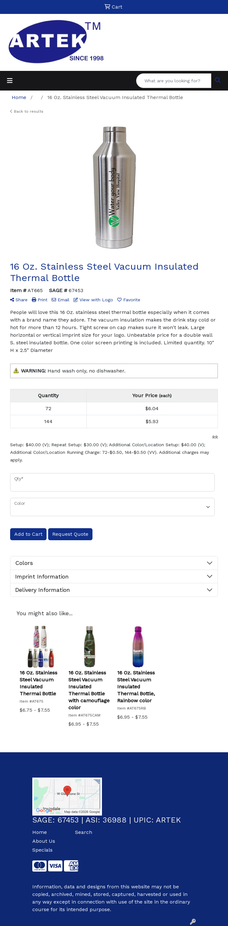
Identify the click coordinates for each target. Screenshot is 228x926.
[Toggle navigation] (9, 80)
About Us (43, 841)
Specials (42, 850)
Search (83, 832)
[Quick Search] (174, 80)
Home (39, 832)
